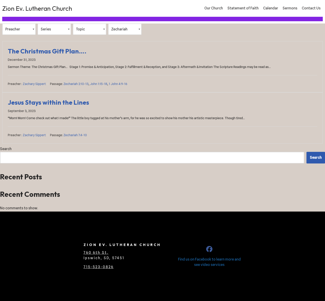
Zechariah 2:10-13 (76, 84)
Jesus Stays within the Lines (48, 102)
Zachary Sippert (34, 84)
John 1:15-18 (98, 84)
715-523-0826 (99, 267)
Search (6, 149)
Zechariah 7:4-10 (75, 135)
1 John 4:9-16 (118, 84)
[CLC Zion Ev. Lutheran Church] (209, 250)
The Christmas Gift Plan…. (47, 51)
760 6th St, (96, 252)
